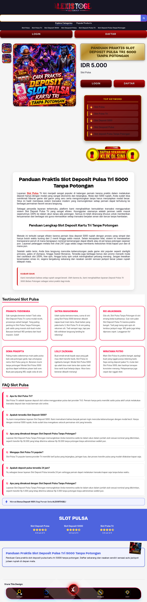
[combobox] (70, 18)
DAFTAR (110, 34)
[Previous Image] (15, 75)
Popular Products (84, 23)
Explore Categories (63, 23)
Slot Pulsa (32, 193)
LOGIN (36, 34)
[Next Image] (73, 75)
